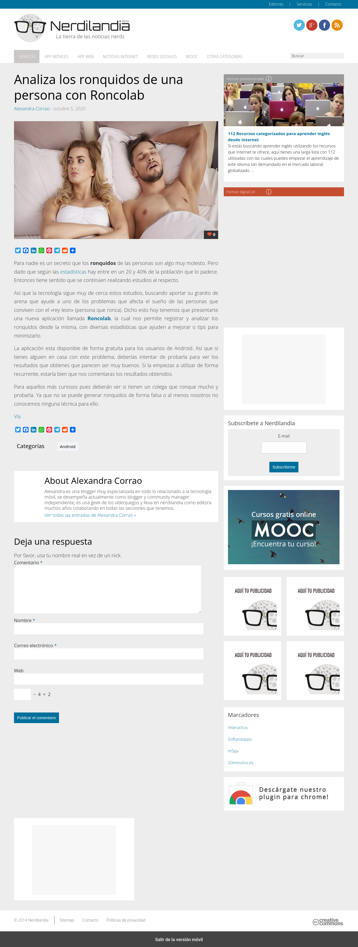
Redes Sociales (155, 56)
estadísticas (73, 270)
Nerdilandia (38, 918)
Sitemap (67, 918)
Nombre (24, 619)
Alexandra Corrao (32, 107)
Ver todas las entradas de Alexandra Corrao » (90, 514)
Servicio (26, 56)
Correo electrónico (35, 644)
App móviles (54, 56)
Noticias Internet (115, 56)
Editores (276, 4)
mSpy (233, 749)
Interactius (238, 726)
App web (82, 56)
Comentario (28, 561)
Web (18, 669)
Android (68, 445)
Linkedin (337, 25)
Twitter (299, 25)
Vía (17, 415)
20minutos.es (240, 761)
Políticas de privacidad (126, 918)
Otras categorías (215, 56)
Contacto (333, 4)
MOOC (184, 56)
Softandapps (240, 737)
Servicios (304, 4)
